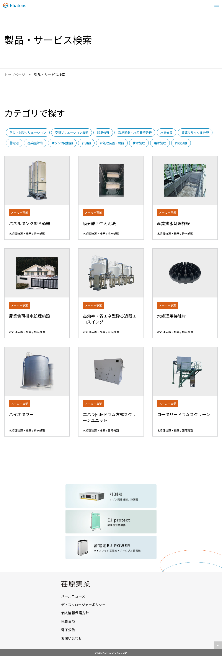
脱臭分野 (103, 132)
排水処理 (139, 143)
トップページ (14, 74)
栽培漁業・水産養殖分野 (135, 132)
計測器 (86, 143)
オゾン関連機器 (62, 143)
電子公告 (68, 629)
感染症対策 (35, 143)
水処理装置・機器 (112, 143)
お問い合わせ (71, 638)
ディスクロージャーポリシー (83, 604)
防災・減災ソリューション (28, 132)
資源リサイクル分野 (195, 132)
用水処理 (160, 143)
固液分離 (181, 143)
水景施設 (166, 132)
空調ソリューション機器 (71, 132)
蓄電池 (14, 143)
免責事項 (68, 621)
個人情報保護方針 (75, 612)
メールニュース (73, 596)
